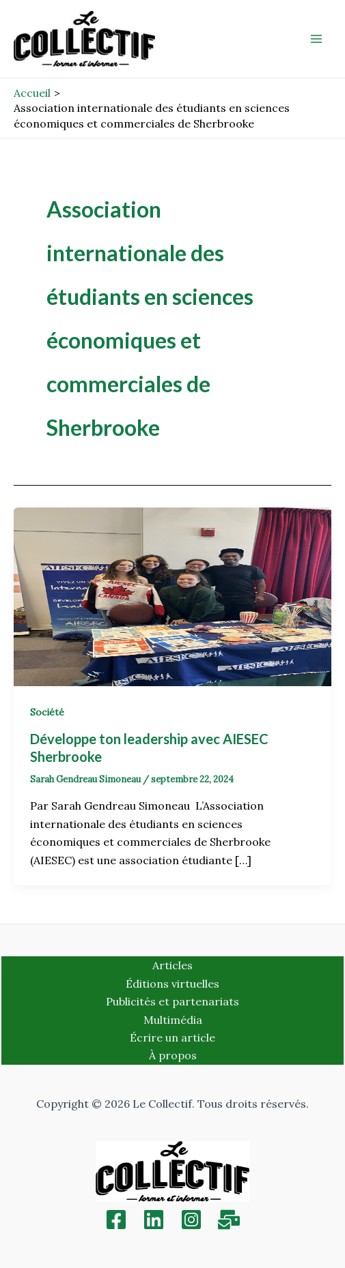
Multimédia (172, 1020)
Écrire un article (172, 1037)
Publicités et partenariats (172, 1001)
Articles (172, 965)
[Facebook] (116, 1219)
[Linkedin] (154, 1219)
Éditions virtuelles (172, 983)
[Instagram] (191, 1219)
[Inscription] (229, 1219)
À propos (173, 1055)
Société (47, 712)
